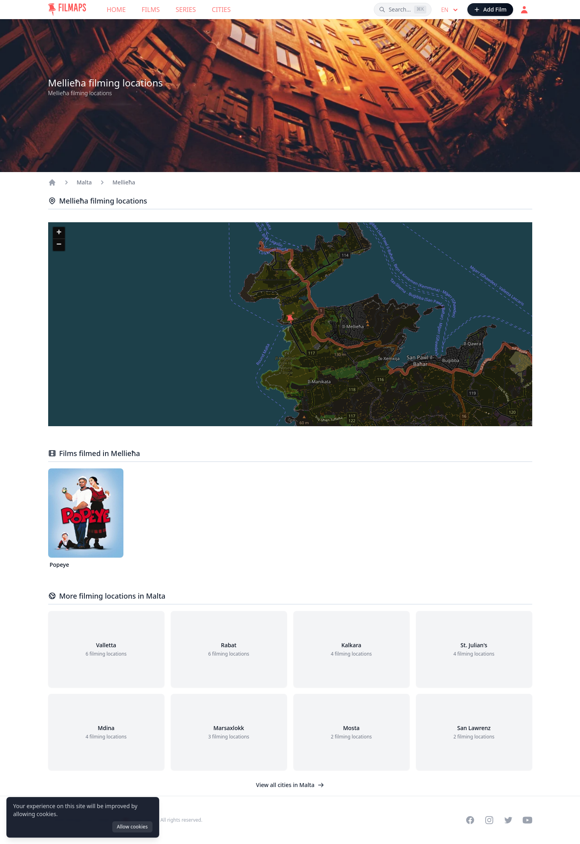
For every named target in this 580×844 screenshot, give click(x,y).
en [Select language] (450, 10)
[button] (290, 319)
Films (151, 9)
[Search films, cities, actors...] (403, 9)
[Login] (524, 9)
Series (186, 9)
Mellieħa (124, 182)
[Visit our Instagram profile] (489, 820)
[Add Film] (490, 9)
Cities (221, 9)
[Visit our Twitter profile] (508, 820)
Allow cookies (132, 826)
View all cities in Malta (290, 785)
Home (116, 9)
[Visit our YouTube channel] (527, 820)
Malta (84, 182)
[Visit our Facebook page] (470, 820)
